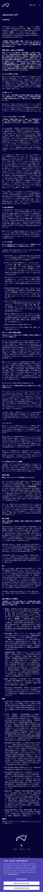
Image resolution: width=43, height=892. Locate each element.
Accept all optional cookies (21, 888)
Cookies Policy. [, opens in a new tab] (13, 874)
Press (28, 849)
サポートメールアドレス (33, 821)
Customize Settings (21, 879)
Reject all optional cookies (21, 883)
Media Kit (22, 849)
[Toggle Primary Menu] (39, 5)
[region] (21, 875)
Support (15, 849)
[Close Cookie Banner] (40, 861)
